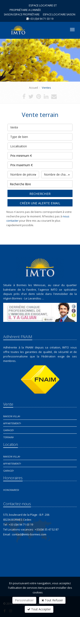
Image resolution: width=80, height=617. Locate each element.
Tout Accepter (39, 609)
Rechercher (40, 193)
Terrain (8, 437)
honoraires (10, 490)
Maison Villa (11, 416)
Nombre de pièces (23, 174)
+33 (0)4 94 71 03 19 (41, 19)
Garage (8, 430)
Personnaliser (24, 600)
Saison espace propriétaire (21, 14)
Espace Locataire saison (59, 14)
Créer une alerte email (40, 203)
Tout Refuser (52, 600)
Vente (40, 126)
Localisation (40, 145)
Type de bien (40, 136)
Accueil (33, 88)
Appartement (11, 423)
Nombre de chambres (58, 174)
